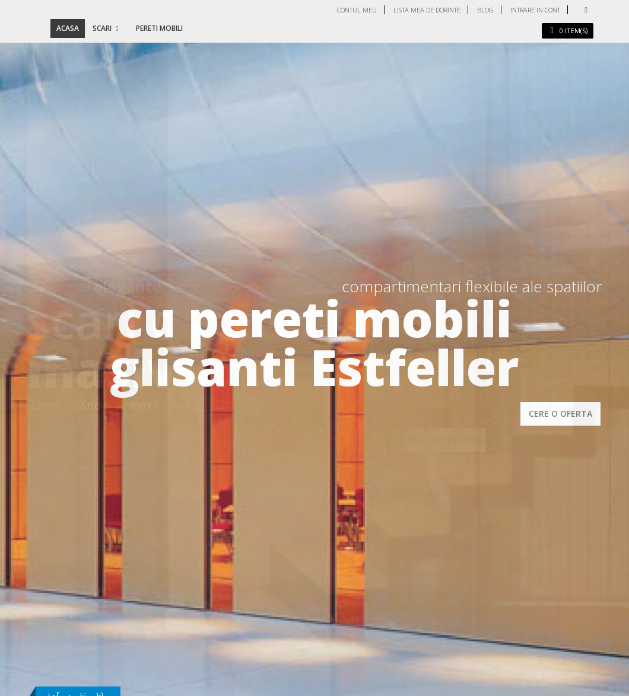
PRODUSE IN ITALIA (445, 439)
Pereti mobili (159, 28)
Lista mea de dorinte (426, 9)
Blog (485, 9)
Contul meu (357, 9)
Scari (102, 28)
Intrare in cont (535, 9)
